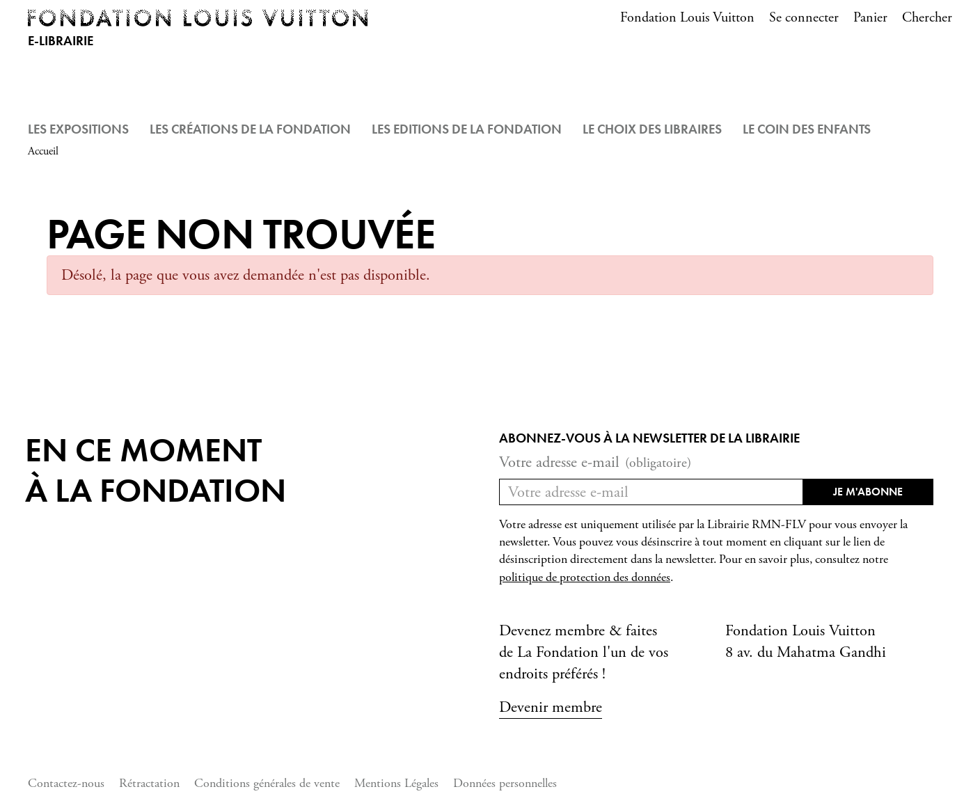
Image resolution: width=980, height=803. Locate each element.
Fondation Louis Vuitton (687, 17)
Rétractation (149, 783)
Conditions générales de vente (267, 783)
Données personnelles (505, 783)
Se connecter (804, 17)
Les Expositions (78, 129)
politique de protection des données (584, 577)
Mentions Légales (396, 783)
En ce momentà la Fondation (155, 470)
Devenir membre (550, 707)
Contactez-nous (66, 783)
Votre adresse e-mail (595, 462)
